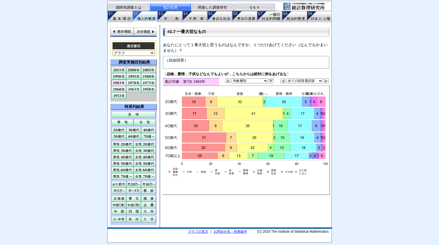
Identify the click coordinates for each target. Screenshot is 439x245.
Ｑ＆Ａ (254, 7)
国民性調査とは (128, 7)
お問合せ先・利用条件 (230, 232)
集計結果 (170, 7)
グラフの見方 (198, 232)
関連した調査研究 (212, 7)
